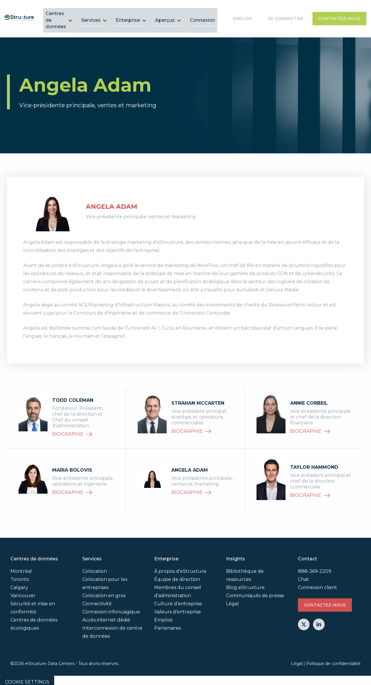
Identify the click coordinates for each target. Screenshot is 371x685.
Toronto (19, 576)
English (242, 16)
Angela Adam (189, 466)
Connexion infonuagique (111, 608)
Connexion (202, 16)
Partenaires (167, 624)
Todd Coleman (72, 396)
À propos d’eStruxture (180, 567)
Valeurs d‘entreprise (177, 608)
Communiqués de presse (255, 592)
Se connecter (285, 16)
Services (91, 16)
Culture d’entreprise (178, 600)
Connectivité (97, 600)
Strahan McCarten (197, 399)
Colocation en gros (104, 592)
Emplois (163, 616)
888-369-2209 (314, 567)
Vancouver (23, 592)
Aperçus (165, 16)
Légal (232, 600)
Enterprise (128, 16)
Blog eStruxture (245, 584)
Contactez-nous (339, 16)
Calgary (19, 584)
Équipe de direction (177, 576)
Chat (303, 576)
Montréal (21, 567)
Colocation (94, 567)
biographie (72, 430)
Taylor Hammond (314, 463)
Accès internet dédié (106, 616)
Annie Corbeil (309, 399)
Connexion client (317, 584)
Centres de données (56, 16)
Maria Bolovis (72, 466)
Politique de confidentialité (333, 659)
